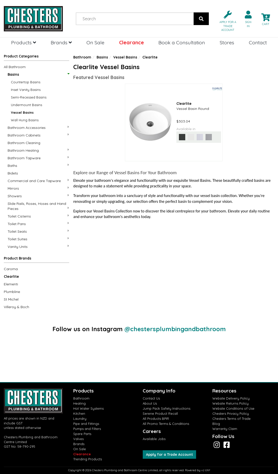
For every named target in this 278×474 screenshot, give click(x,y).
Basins (38, 74)
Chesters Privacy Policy (230, 413)
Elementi (11, 284)
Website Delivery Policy (231, 398)
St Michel (11, 299)
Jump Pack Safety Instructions (166, 408)
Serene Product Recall (160, 413)
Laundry (79, 419)
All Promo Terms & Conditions (166, 424)
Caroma (11, 269)
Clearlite (11, 276)
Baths (38, 165)
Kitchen (79, 413)
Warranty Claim (224, 429)
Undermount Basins (26, 105)
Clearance (131, 42)
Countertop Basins (25, 82)
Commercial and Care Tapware (38, 180)
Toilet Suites (38, 238)
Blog (216, 424)
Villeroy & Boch (16, 307)
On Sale (95, 42)
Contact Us (151, 398)
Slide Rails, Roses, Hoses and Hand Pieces (38, 206)
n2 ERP (205, 470)
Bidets (13, 173)
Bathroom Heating (38, 150)
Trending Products (87, 459)
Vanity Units (38, 246)
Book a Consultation (181, 42)
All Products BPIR (156, 419)
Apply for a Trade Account (169, 454)
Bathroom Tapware (38, 157)
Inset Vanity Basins (26, 90)
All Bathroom (15, 67)
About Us (150, 403)
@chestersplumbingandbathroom (175, 329)
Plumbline (12, 291)
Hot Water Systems (88, 408)
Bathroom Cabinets (38, 135)
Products (23, 42)
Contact (258, 42)
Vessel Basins (22, 112)
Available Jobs (154, 439)
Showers (38, 195)
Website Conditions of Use (233, 408)
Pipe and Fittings (86, 424)
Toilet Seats (38, 231)
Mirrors (38, 188)
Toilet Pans (38, 223)
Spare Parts (82, 434)
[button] (225, 20)
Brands (61, 42)
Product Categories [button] (21, 56)
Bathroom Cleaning (24, 143)
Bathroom (82, 57)
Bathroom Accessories (38, 127)
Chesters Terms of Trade (231, 419)
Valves (78, 439)
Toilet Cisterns (38, 216)
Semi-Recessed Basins (28, 97)
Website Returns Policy (230, 403)
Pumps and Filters (87, 429)
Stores (227, 42)
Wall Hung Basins (25, 120)
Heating (79, 403)
